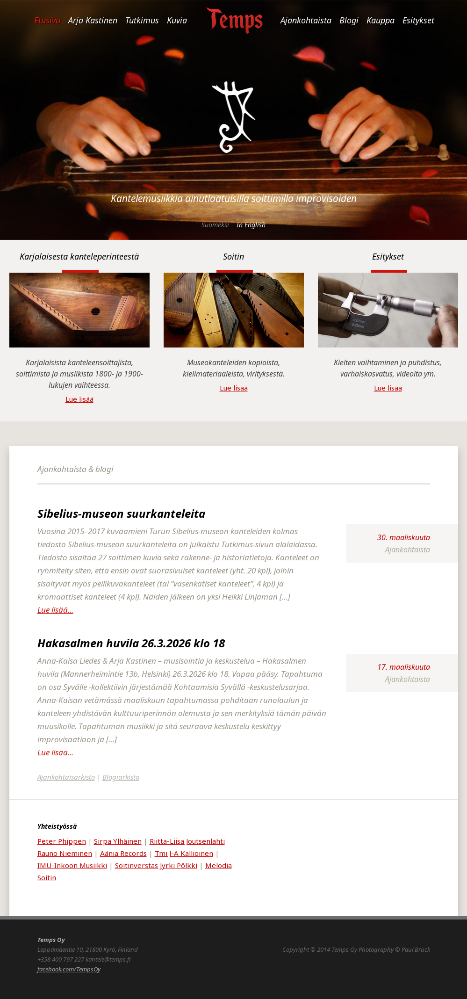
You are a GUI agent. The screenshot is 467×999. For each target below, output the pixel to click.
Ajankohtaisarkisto (66, 777)
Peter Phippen (61, 841)
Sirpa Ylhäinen (118, 841)
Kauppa (380, 20)
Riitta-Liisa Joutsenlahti (187, 841)
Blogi (349, 20)
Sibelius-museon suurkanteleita (121, 513)
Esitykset (418, 20)
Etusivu (47, 20)
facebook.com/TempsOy (69, 969)
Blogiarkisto (120, 777)
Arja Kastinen (92, 20)
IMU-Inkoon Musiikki (72, 865)
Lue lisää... (55, 609)
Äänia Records (123, 853)
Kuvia (177, 20)
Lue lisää (79, 399)
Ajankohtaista (305, 20)
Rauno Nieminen (64, 853)
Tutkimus (142, 20)
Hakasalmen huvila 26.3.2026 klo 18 (131, 643)
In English (251, 224)
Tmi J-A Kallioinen (184, 853)
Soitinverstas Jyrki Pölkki (156, 865)
